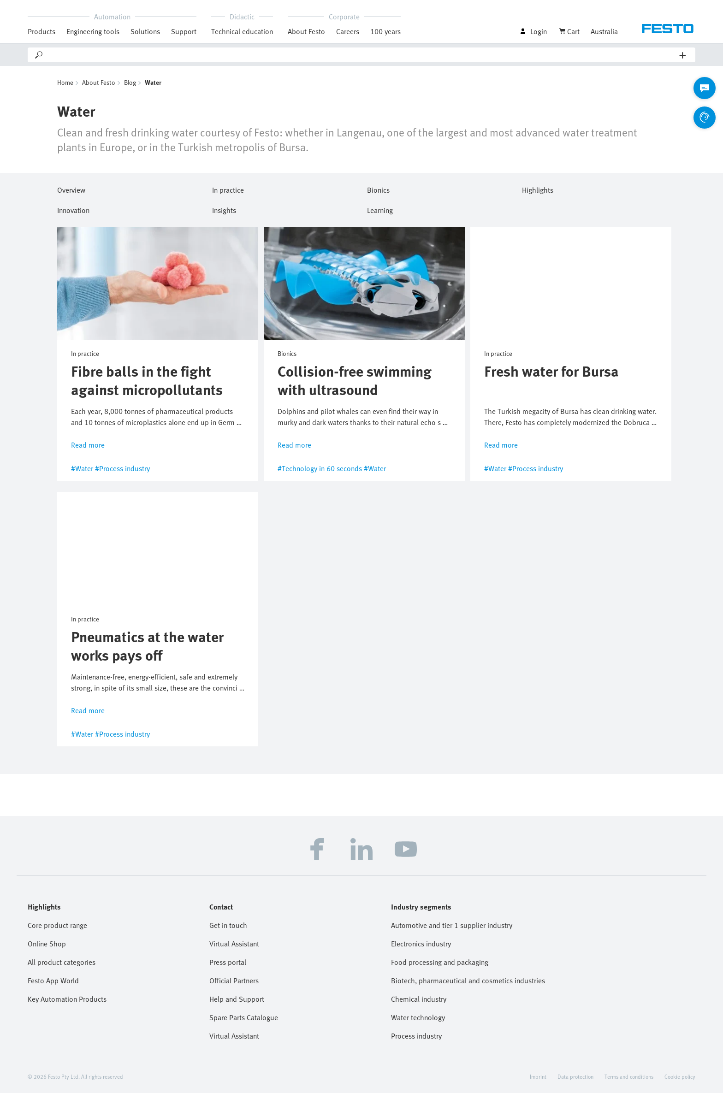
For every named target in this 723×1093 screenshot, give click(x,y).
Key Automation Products (67, 998)
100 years (385, 31)
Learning (380, 209)
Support (183, 31)
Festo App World (53, 980)
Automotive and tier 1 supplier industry (451, 925)
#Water (82, 468)
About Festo (306, 31)
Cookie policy (679, 1076)
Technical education (242, 31)
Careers (347, 31)
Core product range (57, 925)
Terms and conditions (628, 1076)
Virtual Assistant (234, 943)
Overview (71, 188)
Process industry (416, 1035)
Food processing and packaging (439, 962)
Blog (130, 82)
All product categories (61, 962)
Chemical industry (418, 998)
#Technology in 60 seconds (320, 468)
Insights (224, 209)
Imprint (538, 1076)
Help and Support (236, 998)
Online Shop (47, 943)
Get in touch (228, 925)
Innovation (73, 209)
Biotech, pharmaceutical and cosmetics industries (468, 980)
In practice (228, 188)
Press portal (227, 962)
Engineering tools (92, 31)
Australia (604, 31)
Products (41, 31)
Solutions (145, 31)
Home (65, 82)
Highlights (537, 188)
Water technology (418, 1017)
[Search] (362, 54)
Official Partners (234, 980)
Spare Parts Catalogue (243, 1017)
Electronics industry (421, 943)
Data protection (575, 1076)
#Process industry (122, 468)
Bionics (378, 188)
